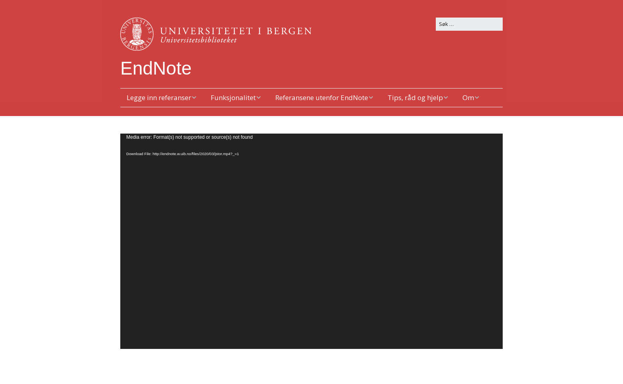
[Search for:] (469, 24)
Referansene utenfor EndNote (321, 97)
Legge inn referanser (159, 97)
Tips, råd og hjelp (415, 97)
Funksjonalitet (233, 97)
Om (468, 97)
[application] (311, 241)
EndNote (156, 68)
